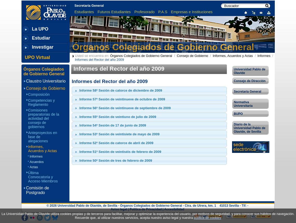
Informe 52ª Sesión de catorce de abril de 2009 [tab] (114, 143)
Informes (263, 56)
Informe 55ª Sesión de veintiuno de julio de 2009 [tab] (115, 117)
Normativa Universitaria (243, 104)
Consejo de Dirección (250, 81)
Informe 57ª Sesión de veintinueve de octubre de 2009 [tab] (119, 99)
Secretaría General (89, 6)
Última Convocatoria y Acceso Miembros (43, 177)
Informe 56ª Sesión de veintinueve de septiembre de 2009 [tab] (122, 108)
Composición (39, 94)
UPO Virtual (37, 57)
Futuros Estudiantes (114, 12)
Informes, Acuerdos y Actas (233, 56)
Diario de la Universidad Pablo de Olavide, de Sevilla (249, 128)
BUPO (238, 114)
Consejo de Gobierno (192, 56)
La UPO (40, 29)
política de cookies (207, 218)
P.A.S (162, 12)
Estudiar (41, 38)
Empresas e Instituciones (192, 12)
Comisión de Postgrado (37, 190)
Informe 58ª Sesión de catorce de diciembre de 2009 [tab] (118, 90)
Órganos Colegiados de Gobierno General (163, 47)
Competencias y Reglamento (41, 102)
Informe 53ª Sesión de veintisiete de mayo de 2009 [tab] (117, 134)
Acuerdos (37, 162)
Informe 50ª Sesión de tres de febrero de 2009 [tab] (113, 161)
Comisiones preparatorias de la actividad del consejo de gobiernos (43, 118)
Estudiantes (84, 12)
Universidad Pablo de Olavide (249, 71)
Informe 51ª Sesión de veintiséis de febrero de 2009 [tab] (117, 152)
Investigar (42, 47)
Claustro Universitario (46, 81)
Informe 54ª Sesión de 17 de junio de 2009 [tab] (110, 125)
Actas (34, 167)
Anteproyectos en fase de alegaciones (42, 137)
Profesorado (144, 12)
